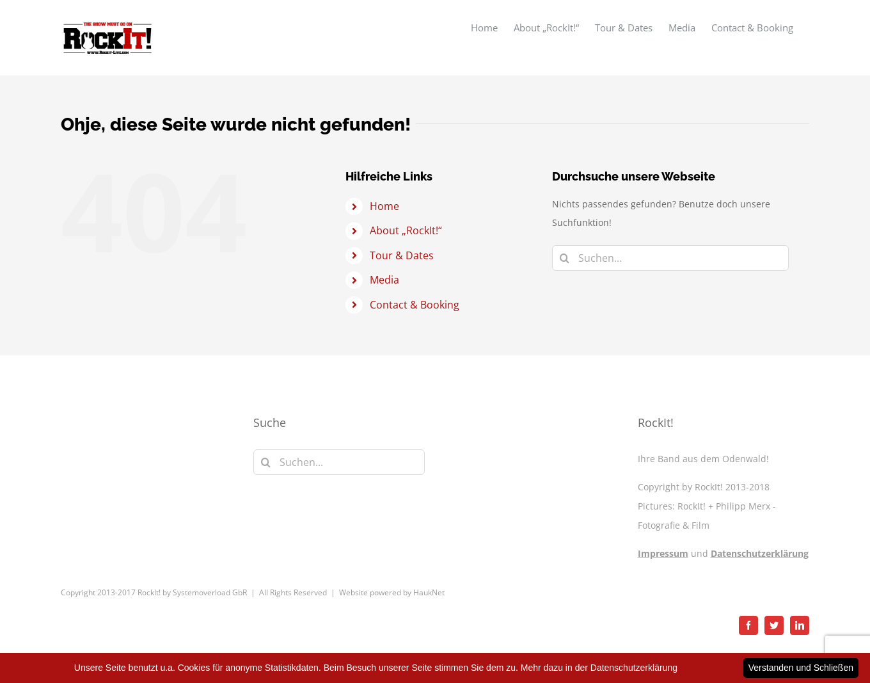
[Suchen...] (670, 258)
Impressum (663, 553)
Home (384, 206)
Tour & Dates (402, 255)
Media (384, 280)
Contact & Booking (414, 305)
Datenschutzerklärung (760, 553)
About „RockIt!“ (406, 230)
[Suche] (565, 258)
